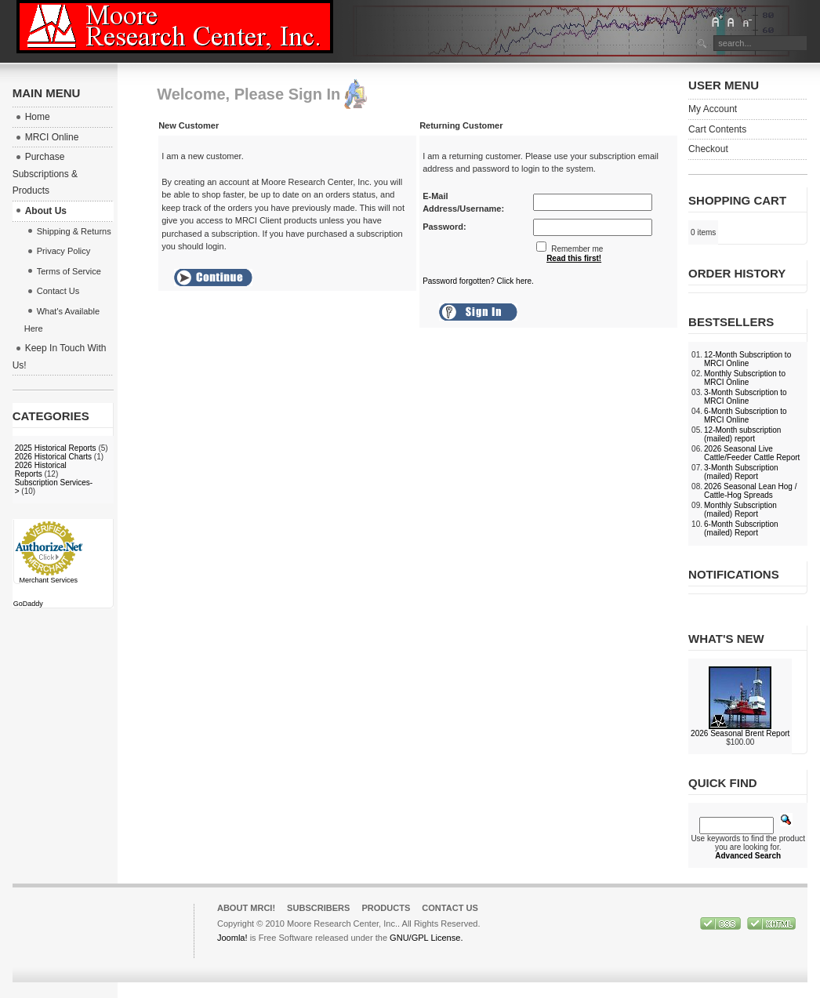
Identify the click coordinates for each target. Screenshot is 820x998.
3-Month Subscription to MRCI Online (745, 396)
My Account (712, 108)
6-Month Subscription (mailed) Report (741, 528)
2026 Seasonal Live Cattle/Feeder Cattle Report (752, 453)
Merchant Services (48, 580)
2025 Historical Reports (55, 448)
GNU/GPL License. (426, 937)
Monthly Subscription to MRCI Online (745, 377)
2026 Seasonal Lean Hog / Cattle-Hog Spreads (750, 490)
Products (385, 908)
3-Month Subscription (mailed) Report (741, 472)
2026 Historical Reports (41, 469)
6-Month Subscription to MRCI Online (745, 415)
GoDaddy (28, 604)
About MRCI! (246, 908)
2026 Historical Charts (53, 456)
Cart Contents (717, 129)
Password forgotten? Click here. (478, 281)
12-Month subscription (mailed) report (742, 434)
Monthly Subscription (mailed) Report (740, 509)
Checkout (708, 148)
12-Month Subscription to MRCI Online (747, 359)
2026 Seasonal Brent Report (740, 733)
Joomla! (232, 937)
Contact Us (450, 908)
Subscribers (318, 908)
